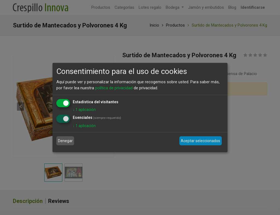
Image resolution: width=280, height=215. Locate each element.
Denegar (65, 141)
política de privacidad (114, 87)
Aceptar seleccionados (200, 141)
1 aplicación (84, 109)
